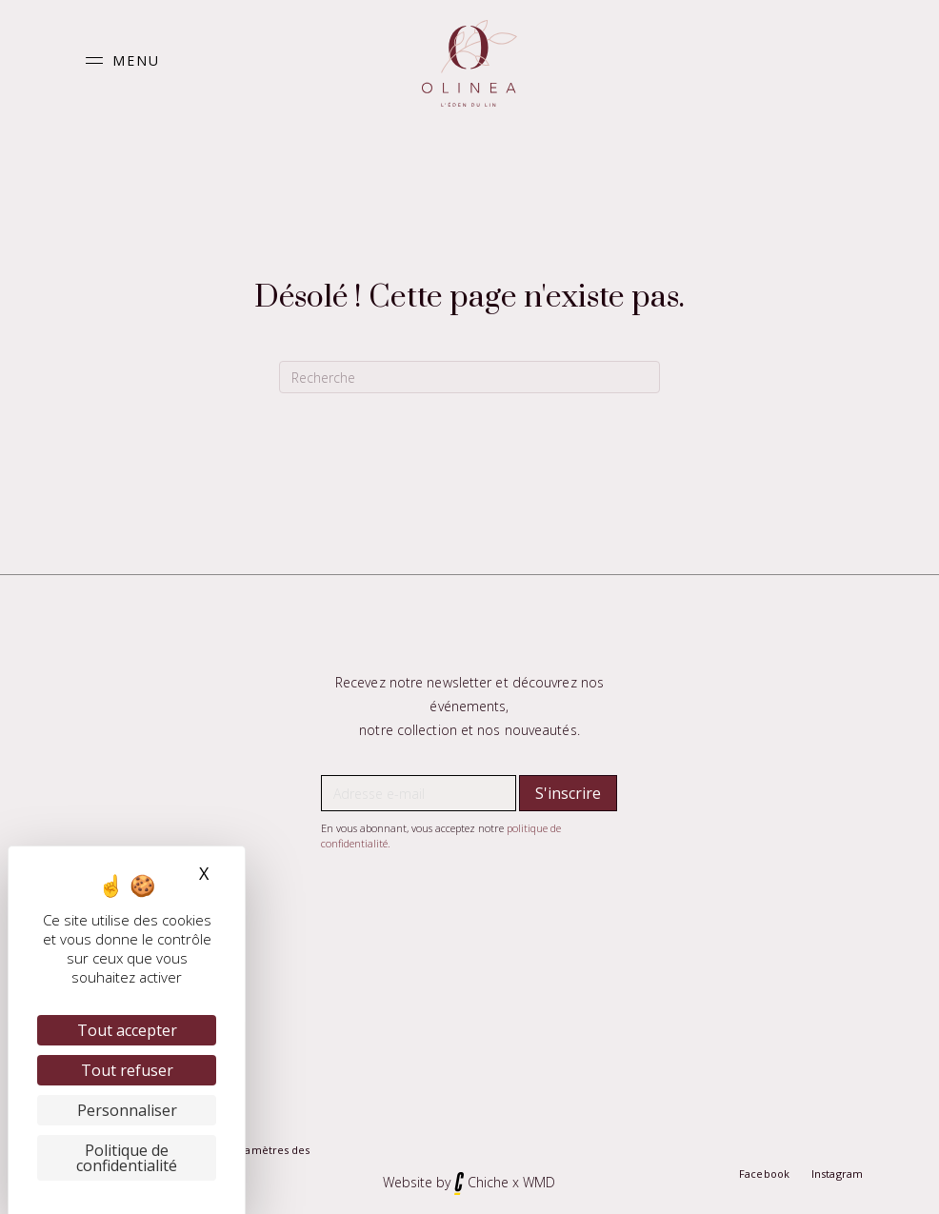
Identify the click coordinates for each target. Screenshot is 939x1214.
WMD (539, 1182)
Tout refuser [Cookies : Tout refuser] (127, 1070)
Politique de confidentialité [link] (126, 1158)
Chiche (488, 1182)
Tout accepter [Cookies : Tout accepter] (127, 1030)
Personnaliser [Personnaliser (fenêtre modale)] (127, 1110)
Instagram (837, 1173)
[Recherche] (469, 377)
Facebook (764, 1173)
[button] (118, 60)
